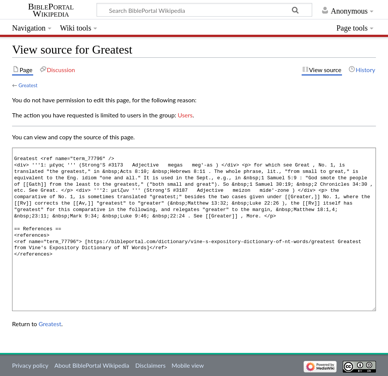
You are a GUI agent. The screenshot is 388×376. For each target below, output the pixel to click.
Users (185, 115)
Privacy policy (30, 365)
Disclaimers (150, 365)
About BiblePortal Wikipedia (91, 365)
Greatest (28, 85)
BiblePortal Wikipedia (51, 10)
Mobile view (188, 365)
